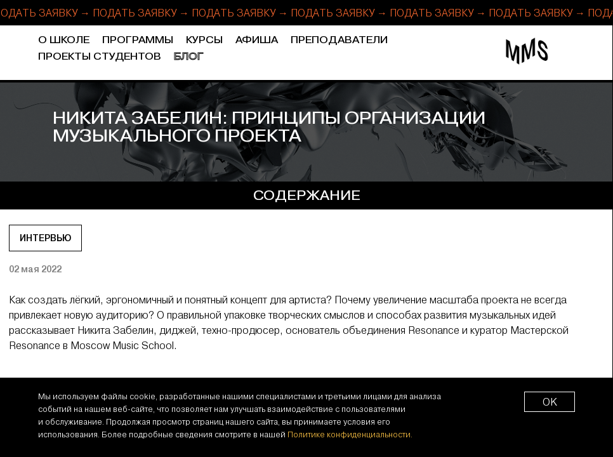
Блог (189, 56)
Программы (137, 40)
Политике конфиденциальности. (349, 434)
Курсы (204, 40)
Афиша (256, 40)
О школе (63, 40)
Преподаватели (339, 40)
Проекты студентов (99, 56)
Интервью (45, 238)
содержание (306, 195)
